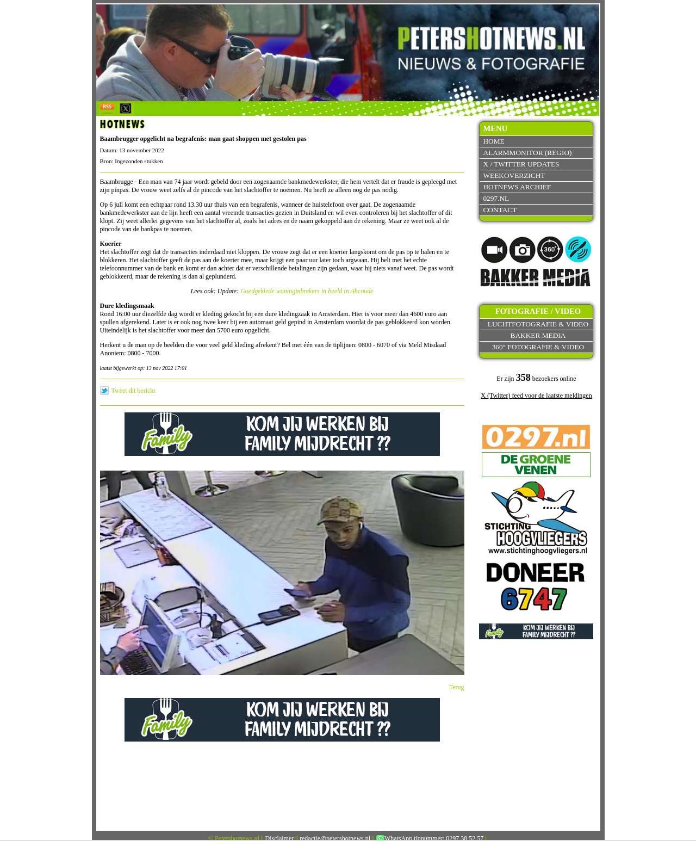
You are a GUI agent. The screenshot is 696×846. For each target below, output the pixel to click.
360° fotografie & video (538, 347)
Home (493, 141)
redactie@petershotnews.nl (335, 838)
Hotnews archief (517, 187)
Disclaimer (279, 838)
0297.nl (496, 198)
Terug (456, 687)
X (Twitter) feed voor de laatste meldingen (536, 395)
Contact (500, 210)
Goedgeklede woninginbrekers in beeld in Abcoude (306, 291)
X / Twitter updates (521, 164)
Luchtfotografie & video (538, 324)
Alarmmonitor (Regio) (527, 153)
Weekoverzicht (514, 175)
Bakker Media (538, 335)
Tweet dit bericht (133, 390)
